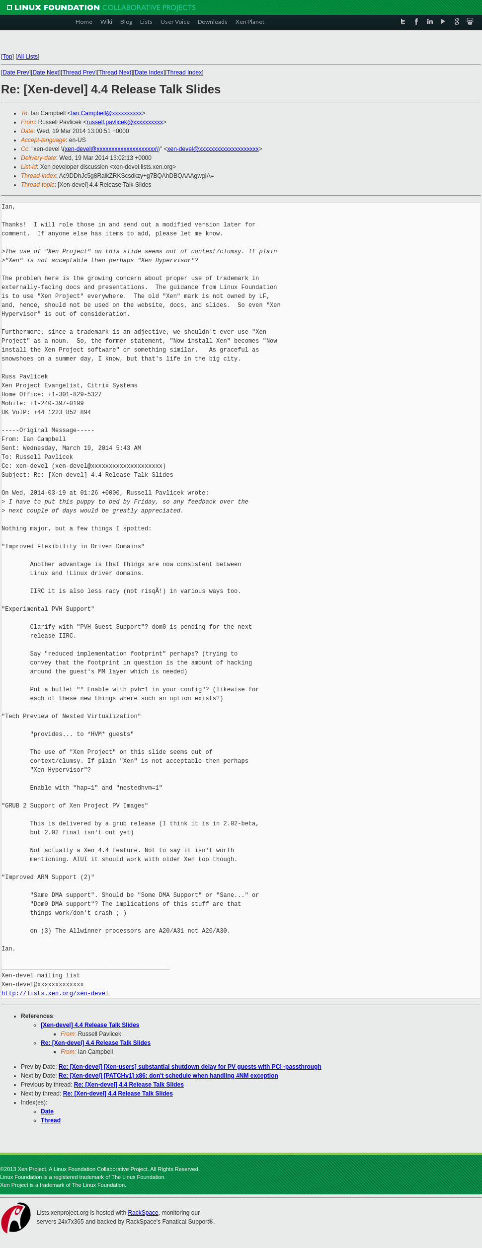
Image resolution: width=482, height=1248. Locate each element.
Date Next (45, 72)
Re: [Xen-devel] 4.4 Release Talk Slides (96, 1042)
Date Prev (15, 72)
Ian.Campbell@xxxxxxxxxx (106, 113)
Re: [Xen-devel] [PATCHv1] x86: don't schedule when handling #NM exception (168, 1075)
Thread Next (114, 72)
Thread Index (184, 72)
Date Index (149, 72)
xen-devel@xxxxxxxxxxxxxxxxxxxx (212, 149)
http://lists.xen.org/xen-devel (55, 993)
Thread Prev (78, 72)
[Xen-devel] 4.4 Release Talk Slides (90, 1025)
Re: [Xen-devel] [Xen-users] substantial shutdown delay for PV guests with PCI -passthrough (190, 1066)
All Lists (27, 56)
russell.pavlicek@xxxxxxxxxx (124, 122)
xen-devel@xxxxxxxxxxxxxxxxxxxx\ (111, 149)
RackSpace (143, 1212)
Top (7, 56)
